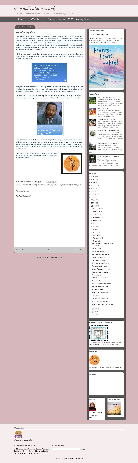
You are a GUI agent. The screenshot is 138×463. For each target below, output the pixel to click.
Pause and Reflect (98, 251)
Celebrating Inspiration (100, 254)
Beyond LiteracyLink (34, 9)
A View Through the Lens (101, 269)
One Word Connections (100, 293)
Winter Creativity (98, 275)
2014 (93, 312)
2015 (93, 309)
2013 (93, 315)
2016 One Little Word (100, 278)
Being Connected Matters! (101, 284)
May (94, 229)
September (97, 217)
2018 (93, 200)
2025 (93, 179)
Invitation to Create (99, 260)
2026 (93, 177)
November (96, 212)
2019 (93, 197)
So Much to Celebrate (100, 298)
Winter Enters (97, 290)
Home (20, 19)
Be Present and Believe (100, 263)
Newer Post (20, 250)
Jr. (22, 185)
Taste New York (103, 108)
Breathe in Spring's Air (106, 97)
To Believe (96, 296)
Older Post (79, 250)
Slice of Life (57, 185)
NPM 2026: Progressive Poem (108, 130)
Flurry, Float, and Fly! (98, 34)
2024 (93, 182)
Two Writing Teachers (69, 185)
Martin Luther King (30, 185)
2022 (93, 188)
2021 (93, 191)
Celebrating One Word (100, 287)
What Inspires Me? (99, 257)
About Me (35, 19)
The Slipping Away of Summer (108, 143)
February (96, 238)
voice (80, 185)
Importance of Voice (99, 266)
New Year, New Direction (101, 301)
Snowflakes (96, 248)
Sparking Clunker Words (106, 119)
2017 (93, 203)
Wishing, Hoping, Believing (101, 281)
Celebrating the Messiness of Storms (102, 244)
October (96, 214)
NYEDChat (41, 185)
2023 (93, 185)
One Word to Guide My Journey (103, 304)
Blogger (80, 459)
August (95, 220)
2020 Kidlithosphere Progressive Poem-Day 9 (109, 157)
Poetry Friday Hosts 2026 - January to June (69, 19)
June (94, 226)
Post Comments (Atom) (54, 257)
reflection (49, 185)
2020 (93, 194)
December (96, 209)
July (94, 223)
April (95, 232)
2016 (93, 206)
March (95, 235)
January (96, 241)
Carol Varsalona (97, 413)
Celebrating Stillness (100, 272)
